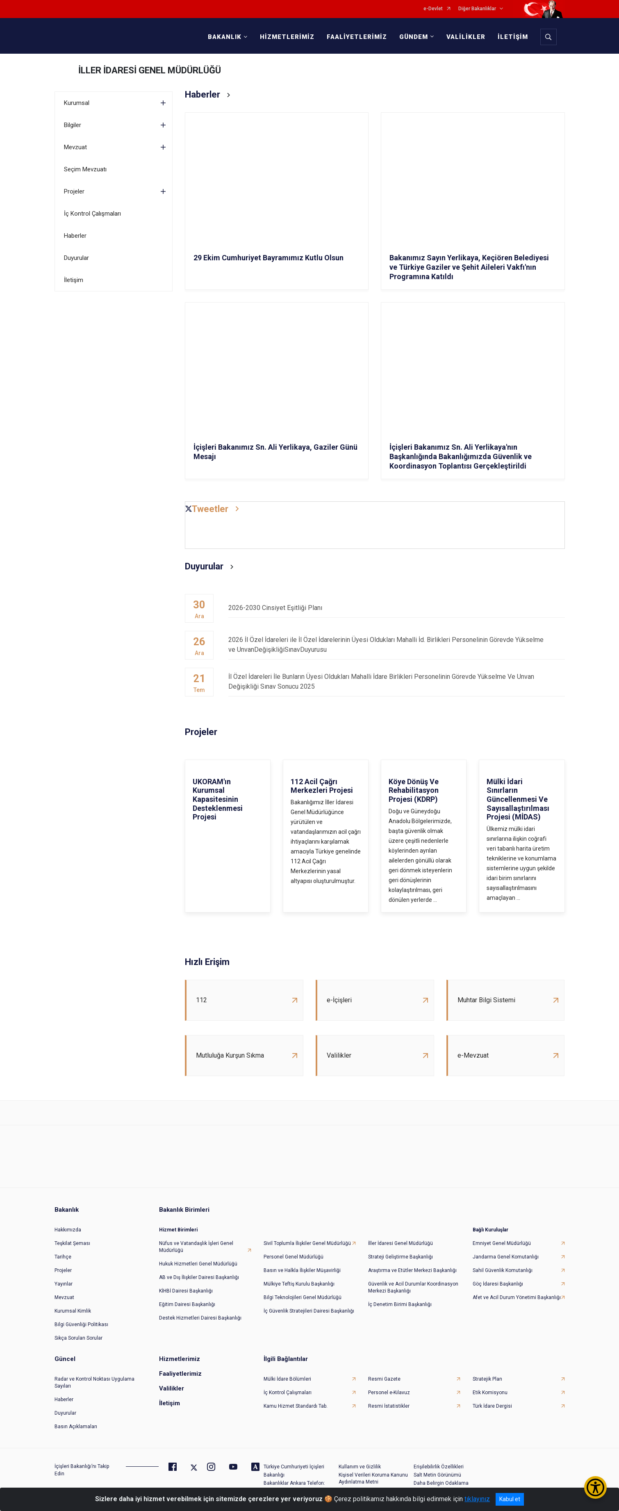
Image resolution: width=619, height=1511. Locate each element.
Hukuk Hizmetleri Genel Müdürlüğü (198, 1264)
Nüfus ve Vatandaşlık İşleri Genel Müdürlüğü (196, 1246)
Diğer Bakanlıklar (477, 8)
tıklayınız (477, 1499)
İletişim (73, 280)
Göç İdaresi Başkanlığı (498, 1284)
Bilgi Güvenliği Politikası (81, 1324)
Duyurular (76, 258)
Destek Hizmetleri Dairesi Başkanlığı (200, 1318)
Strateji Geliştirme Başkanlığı (400, 1257)
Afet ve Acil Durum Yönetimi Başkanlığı (517, 1297)
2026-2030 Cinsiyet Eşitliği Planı (396, 608)
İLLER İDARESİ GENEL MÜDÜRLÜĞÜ (149, 70)
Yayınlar (64, 1284)
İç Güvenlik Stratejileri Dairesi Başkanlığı (309, 1311)
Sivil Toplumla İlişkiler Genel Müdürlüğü (307, 1243)
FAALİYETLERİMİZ (357, 37)
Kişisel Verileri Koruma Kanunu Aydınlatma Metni (373, 1478)
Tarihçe (63, 1257)
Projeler (74, 191)
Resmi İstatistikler (389, 1406)
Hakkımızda (68, 1230)
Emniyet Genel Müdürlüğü (502, 1243)
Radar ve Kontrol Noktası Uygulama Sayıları (94, 1382)
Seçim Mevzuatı (85, 169)
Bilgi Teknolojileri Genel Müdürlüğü (302, 1297)
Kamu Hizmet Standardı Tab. (296, 1406)
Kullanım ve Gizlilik (360, 1467)
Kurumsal (76, 103)
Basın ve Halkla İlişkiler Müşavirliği (302, 1270)
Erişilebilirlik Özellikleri (439, 1467)
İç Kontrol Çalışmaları (92, 213)
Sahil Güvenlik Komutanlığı (503, 1270)
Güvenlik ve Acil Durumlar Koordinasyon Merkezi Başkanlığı (413, 1287)
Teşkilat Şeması (72, 1243)
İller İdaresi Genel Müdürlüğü (400, 1243)
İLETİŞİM (513, 37)
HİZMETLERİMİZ (287, 37)
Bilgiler (72, 125)
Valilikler (171, 1388)
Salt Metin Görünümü (437, 1475)
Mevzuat (75, 147)
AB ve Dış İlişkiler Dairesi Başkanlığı (199, 1277)
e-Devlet (433, 8)
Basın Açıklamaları (76, 1426)
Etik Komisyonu (490, 1392)
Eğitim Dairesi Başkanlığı (187, 1304)
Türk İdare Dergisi (492, 1406)
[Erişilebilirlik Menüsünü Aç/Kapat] (595, 1487)
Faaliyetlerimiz (180, 1373)
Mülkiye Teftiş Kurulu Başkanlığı (299, 1284)
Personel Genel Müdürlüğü (293, 1257)
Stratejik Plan (487, 1379)
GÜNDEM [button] (413, 37)
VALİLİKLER (465, 37)
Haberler (75, 235)
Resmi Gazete (384, 1379)
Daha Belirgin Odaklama (441, 1483)
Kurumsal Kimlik (73, 1311)
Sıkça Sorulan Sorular (78, 1338)
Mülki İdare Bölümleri (287, 1379)
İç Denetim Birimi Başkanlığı (400, 1304)
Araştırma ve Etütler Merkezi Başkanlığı (412, 1270)
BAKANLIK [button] (224, 37)
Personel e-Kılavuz (389, 1392)
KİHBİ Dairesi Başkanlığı (186, 1291)
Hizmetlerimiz (179, 1359)
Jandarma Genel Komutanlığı (506, 1257)
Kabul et (509, 1499)
